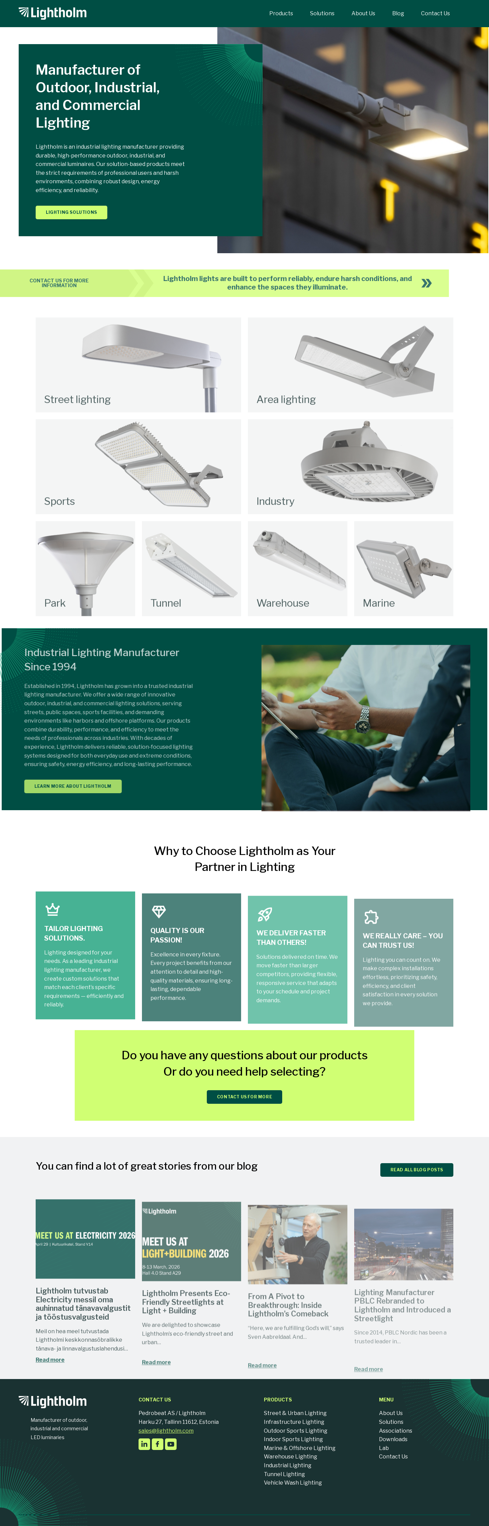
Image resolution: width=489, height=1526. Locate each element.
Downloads (393, 1439)
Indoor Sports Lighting (293, 1439)
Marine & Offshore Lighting (300, 1448)
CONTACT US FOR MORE (244, 1096)
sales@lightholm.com (166, 1431)
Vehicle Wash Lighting (293, 1483)
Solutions (391, 1422)
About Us (391, 1413)
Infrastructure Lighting (294, 1422)
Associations (395, 1431)
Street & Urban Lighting (295, 1413)
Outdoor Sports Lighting (295, 1431)
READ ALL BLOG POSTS (417, 1169)
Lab (384, 1448)
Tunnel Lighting (284, 1474)
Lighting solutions (71, 212)
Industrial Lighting (287, 1465)
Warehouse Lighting (290, 1456)
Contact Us (393, 1456)
